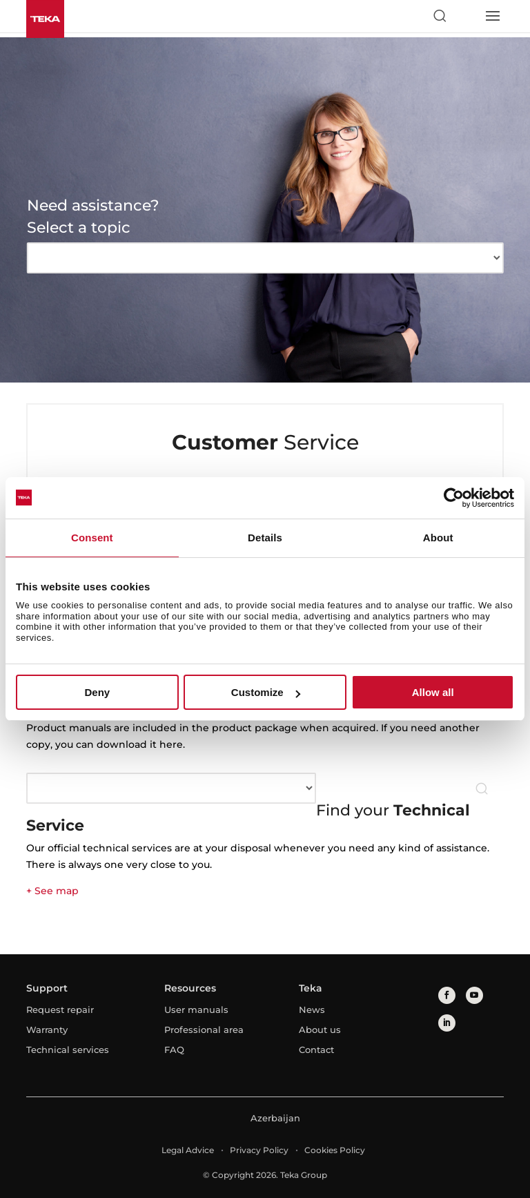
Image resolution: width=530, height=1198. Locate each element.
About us (320, 1029)
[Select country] (466, 16)
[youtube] (474, 995)
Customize (265, 692)
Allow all (433, 692)
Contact (316, 1049)
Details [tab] (265, 537)
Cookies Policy (334, 1150)
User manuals (196, 1009)
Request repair (60, 1009)
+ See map (52, 891)
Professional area (204, 1029)
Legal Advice (187, 1150)
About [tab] (438, 537)
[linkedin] (447, 1023)
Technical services (67, 1049)
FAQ (174, 1049)
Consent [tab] (92, 537)
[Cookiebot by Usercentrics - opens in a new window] (453, 497)
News (312, 1009)
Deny (97, 692)
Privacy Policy (259, 1150)
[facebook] (447, 995)
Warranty (47, 1029)
